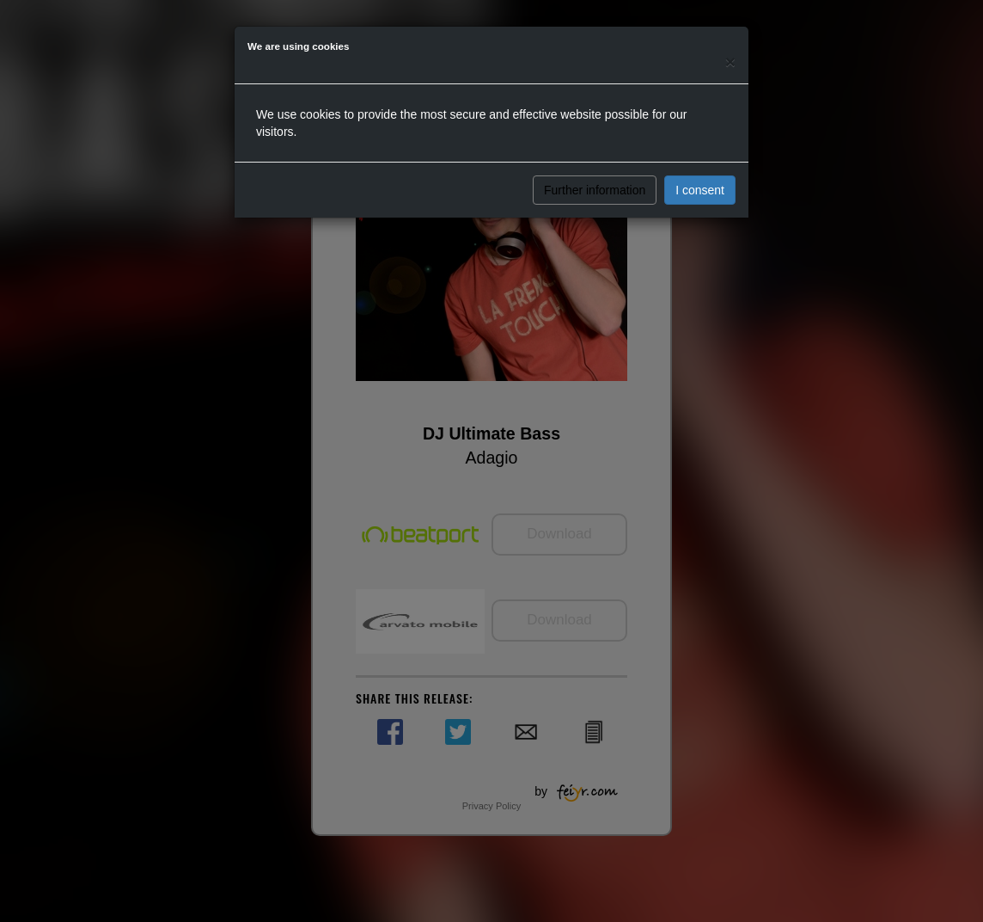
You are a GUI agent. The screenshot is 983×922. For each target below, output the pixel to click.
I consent (699, 190)
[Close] (730, 61)
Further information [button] (594, 190)
